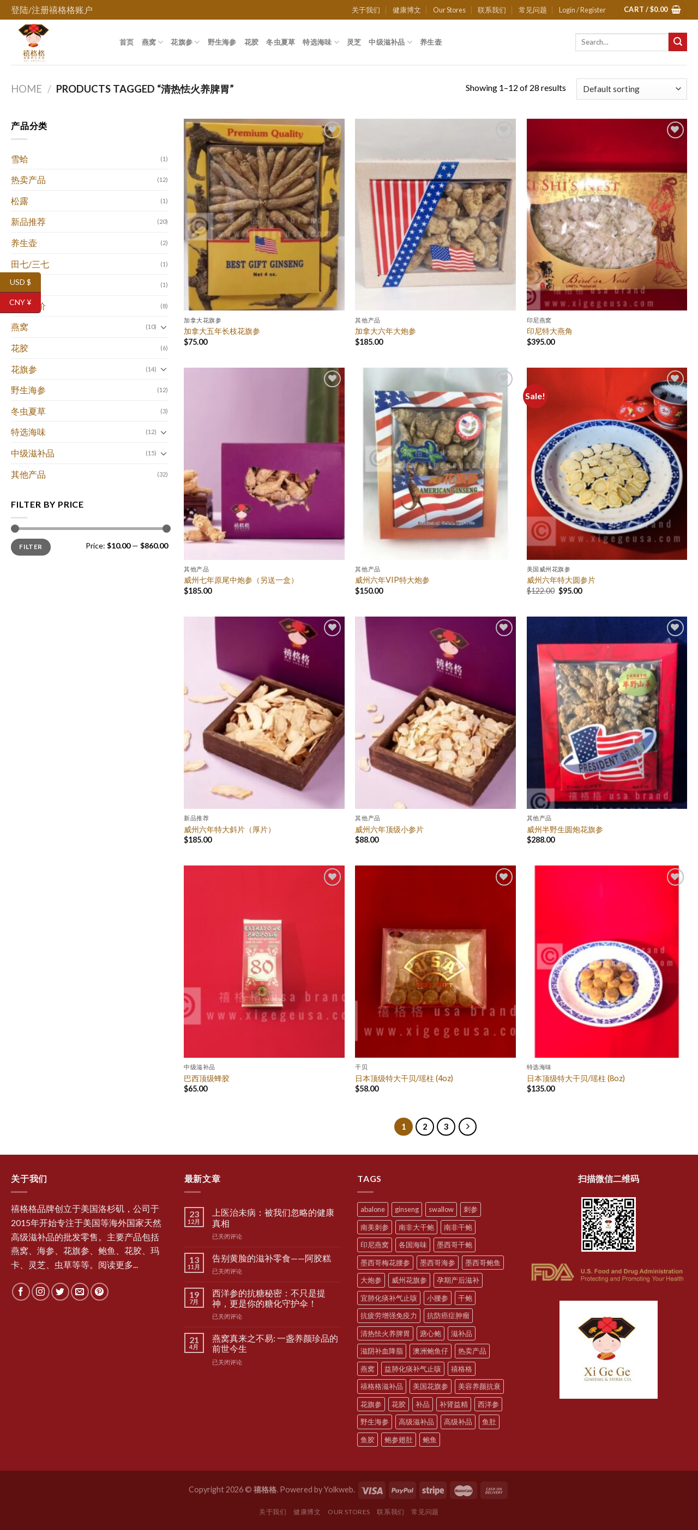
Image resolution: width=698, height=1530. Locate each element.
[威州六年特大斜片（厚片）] (264, 713)
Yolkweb (338, 1489)
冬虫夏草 (280, 42)
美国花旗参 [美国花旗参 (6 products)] (430, 1386)
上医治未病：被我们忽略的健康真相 (273, 1217)
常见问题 (533, 9)
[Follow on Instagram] (41, 1292)
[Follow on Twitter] (60, 1292)
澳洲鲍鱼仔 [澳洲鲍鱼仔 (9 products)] (430, 1350)
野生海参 (222, 42)
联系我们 (492, 9)
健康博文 (407, 9)
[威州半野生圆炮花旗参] (607, 713)
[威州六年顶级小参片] (435, 713)
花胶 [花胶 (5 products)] (399, 1404)
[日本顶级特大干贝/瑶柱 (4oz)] (435, 961)
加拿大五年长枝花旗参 (222, 331)
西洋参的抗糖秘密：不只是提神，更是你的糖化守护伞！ (269, 1298)
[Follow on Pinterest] (100, 1292)
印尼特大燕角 (550, 331)
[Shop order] (631, 89)
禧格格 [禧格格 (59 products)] (461, 1368)
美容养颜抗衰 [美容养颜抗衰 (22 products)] (479, 1386)
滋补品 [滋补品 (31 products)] (461, 1333)
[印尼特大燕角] (607, 215)
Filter (30, 546)
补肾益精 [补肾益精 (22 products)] (454, 1404)
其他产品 (28, 474)
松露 (19, 201)
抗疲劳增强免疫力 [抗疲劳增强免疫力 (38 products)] (388, 1315)
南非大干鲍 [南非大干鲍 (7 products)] (416, 1227)
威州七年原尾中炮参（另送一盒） (241, 579)
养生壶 (431, 42)
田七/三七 (30, 264)
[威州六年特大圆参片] (607, 464)
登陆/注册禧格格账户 (52, 9)
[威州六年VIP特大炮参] (435, 464)
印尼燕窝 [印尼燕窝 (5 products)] (374, 1244)
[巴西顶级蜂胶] (264, 961)
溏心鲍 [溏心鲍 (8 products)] (430, 1333)
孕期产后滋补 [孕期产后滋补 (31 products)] (458, 1280)
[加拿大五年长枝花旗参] (264, 215)
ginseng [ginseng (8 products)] (407, 1209)
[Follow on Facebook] (21, 1292)
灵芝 (354, 42)
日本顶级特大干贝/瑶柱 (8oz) (576, 1078)
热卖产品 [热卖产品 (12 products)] (472, 1350)
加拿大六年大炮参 (385, 331)
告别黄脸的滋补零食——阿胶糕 (271, 1258)
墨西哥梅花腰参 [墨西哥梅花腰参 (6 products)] (385, 1262)
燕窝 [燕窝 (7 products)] (367, 1368)
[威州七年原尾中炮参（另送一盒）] (264, 464)
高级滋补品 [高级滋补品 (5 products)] (416, 1421)
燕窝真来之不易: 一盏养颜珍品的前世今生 (275, 1343)
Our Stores (449, 9)
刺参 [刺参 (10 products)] (471, 1209)
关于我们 (366, 9)
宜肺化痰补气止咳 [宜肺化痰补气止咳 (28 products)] (388, 1298)
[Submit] (678, 42)
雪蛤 (19, 159)
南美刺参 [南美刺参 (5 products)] (374, 1227)
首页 (126, 42)
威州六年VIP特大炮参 (392, 579)
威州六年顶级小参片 (389, 829)
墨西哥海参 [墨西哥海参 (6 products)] (437, 1262)
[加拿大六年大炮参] (435, 215)
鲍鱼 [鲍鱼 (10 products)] (430, 1439)
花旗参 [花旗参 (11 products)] (371, 1404)
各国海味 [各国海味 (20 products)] (413, 1244)
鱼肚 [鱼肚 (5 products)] (489, 1421)
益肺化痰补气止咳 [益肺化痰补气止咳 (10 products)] (412, 1368)
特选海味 (321, 42)
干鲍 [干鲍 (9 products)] (465, 1298)
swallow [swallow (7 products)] (441, 1209)
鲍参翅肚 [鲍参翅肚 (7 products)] (398, 1439)
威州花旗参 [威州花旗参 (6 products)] (409, 1280)
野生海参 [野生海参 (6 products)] (374, 1421)
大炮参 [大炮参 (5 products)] (371, 1280)
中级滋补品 (390, 42)
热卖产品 (28, 179)
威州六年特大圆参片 (561, 579)
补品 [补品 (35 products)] (423, 1404)
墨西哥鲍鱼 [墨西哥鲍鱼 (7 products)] (483, 1262)
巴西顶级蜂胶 (207, 1078)
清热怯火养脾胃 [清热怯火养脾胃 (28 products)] (385, 1333)
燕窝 (153, 42)
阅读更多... (118, 1264)
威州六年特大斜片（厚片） (229, 829)
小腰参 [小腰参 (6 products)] (437, 1298)
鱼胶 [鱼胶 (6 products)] (367, 1439)
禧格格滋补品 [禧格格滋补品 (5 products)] (381, 1386)
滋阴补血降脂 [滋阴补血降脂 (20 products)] (381, 1350)
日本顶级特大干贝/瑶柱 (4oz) (404, 1078)
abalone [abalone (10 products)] (372, 1209)
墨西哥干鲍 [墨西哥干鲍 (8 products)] (454, 1244)
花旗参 (185, 42)
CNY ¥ (25, 302)
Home (26, 89)
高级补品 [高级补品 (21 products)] (458, 1421)
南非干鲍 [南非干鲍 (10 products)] (458, 1227)
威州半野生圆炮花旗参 (565, 829)
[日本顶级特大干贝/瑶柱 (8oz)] (607, 961)
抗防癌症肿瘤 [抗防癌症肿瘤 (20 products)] (448, 1315)
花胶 (251, 42)
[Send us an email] (80, 1292)
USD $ (25, 282)
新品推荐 (28, 221)
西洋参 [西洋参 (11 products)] (488, 1404)
